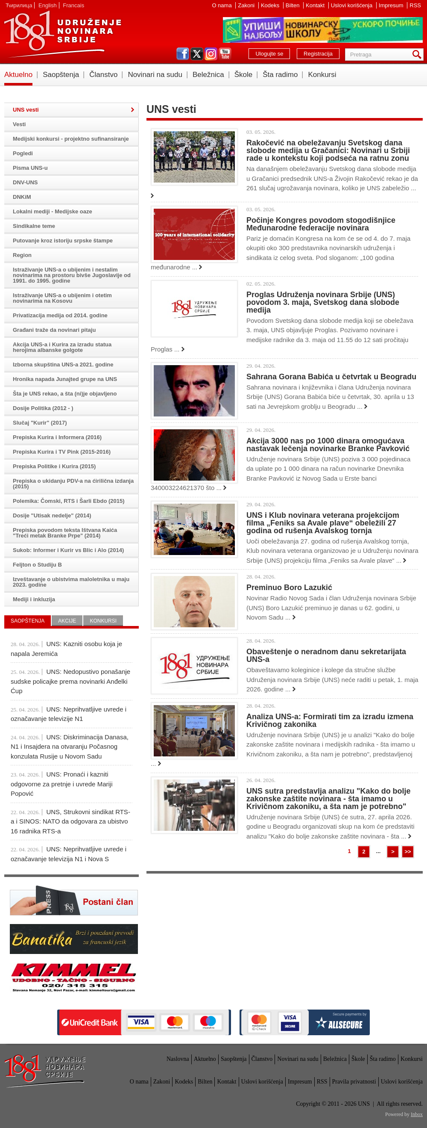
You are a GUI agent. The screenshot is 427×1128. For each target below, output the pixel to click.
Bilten (293, 5)
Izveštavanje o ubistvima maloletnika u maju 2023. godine (71, 582)
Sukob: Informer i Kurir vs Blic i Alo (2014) (68, 550)
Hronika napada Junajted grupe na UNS (65, 379)
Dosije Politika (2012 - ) (43, 408)
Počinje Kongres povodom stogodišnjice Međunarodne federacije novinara (320, 224)
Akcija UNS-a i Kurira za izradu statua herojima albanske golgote (62, 347)
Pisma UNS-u (30, 168)
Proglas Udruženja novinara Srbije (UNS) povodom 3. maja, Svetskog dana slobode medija (322, 302)
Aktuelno (18, 75)
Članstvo (103, 75)
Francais (73, 5)
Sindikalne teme (34, 226)
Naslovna (178, 1059)
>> (407, 851)
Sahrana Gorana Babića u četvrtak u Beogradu (331, 376)
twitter (196, 53)
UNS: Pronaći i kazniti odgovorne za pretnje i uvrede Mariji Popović (61, 784)
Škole (243, 75)
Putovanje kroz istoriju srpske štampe (63, 240)
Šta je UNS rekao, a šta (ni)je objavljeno (65, 393)
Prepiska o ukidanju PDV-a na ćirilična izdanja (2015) (73, 483)
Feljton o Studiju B (37, 564)
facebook (182, 53)
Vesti (19, 124)
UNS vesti (26, 109)
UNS (62, 34)
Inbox (417, 1114)
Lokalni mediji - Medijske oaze (52, 211)
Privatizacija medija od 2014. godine (60, 315)
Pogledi (23, 153)
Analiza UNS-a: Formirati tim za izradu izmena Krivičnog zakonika (329, 720)
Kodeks (271, 5)
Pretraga (418, 54)
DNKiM (22, 197)
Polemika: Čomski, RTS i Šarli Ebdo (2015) (69, 501)
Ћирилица (19, 5)
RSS (415, 5)
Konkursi (322, 75)
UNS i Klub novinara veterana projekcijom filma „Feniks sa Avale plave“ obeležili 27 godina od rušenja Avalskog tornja (322, 523)
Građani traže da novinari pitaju (54, 330)
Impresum (392, 5)
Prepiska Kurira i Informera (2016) (57, 437)
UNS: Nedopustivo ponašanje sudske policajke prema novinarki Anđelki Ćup (70, 681)
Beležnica (208, 75)
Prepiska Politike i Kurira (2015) (54, 466)
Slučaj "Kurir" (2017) (40, 422)
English (47, 5)
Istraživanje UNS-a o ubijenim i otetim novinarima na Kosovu (62, 298)
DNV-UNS (25, 182)
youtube (225, 53)
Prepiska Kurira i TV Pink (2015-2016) (62, 452)
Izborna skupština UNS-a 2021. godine (63, 364)
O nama (222, 5)
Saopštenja (61, 75)
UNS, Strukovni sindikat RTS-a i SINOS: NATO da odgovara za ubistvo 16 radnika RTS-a (70, 821)
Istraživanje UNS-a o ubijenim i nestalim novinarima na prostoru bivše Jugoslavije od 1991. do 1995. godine (72, 275)
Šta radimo (280, 75)
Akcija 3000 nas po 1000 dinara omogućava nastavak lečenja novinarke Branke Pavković (327, 445)
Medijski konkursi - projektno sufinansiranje (71, 139)
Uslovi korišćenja (352, 5)
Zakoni (247, 5)
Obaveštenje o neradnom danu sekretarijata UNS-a (326, 655)
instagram (211, 53)
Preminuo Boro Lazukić (289, 587)
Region (22, 255)
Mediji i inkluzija (34, 599)
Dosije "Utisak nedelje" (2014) (52, 515)
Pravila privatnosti (354, 1081)
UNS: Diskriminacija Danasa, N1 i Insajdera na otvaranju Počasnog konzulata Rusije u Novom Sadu (70, 746)
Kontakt (316, 5)
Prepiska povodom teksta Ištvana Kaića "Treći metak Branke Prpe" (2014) (65, 532)
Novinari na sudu (155, 75)
